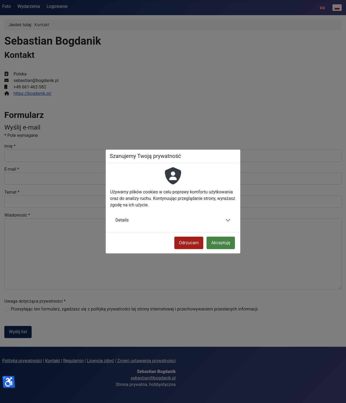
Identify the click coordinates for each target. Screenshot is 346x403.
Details (122, 220)
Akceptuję (220, 242)
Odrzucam (189, 242)
